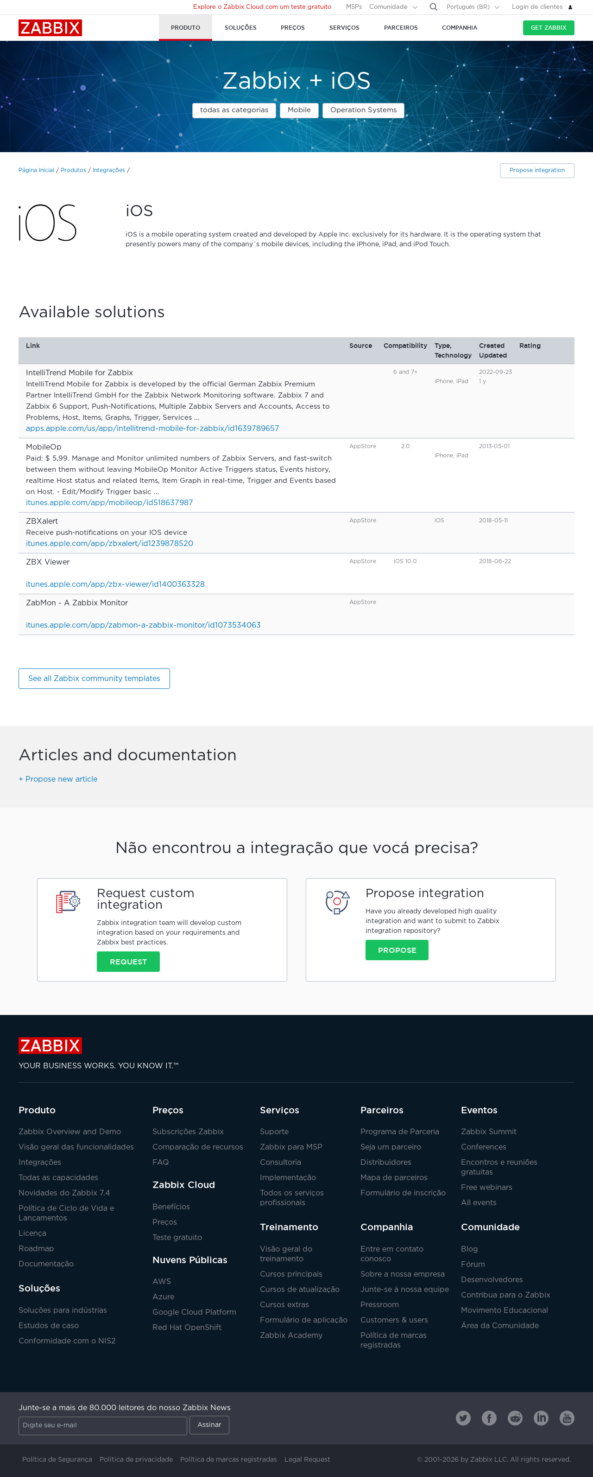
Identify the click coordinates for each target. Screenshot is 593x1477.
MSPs (354, 7)
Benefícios (171, 1207)
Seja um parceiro (390, 1147)
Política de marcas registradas (228, 1460)
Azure (163, 1297)
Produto (37, 1110)
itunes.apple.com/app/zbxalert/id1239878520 (109, 543)
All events (479, 1203)
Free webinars (486, 1187)
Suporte (274, 1132)
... (197, 418)
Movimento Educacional (504, 1310)
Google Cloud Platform (194, 1312)
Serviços (279, 1110)
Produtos (73, 170)
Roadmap (36, 1249)
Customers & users (394, 1320)
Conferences (483, 1147)
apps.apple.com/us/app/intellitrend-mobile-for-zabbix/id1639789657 (152, 428)
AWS (161, 1281)
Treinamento (289, 1227)
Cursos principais (291, 1274)
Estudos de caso (49, 1326)
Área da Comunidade (500, 1326)
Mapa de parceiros (394, 1178)
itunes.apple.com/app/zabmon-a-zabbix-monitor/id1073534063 (143, 625)
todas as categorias (234, 110)
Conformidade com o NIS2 (67, 1341)
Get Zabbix (549, 28)
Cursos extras (284, 1305)
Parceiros (382, 1110)
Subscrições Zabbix (188, 1132)
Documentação (46, 1264)
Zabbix (50, 27)
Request (128, 961)
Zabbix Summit (489, 1132)
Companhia (386, 1227)
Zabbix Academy (291, 1335)
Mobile (299, 110)
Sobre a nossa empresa (402, 1274)
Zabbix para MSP (291, 1147)
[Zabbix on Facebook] (489, 1418)
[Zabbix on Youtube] (567, 1418)
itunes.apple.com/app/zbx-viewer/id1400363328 (115, 584)
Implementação (288, 1178)
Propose (397, 950)
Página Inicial (36, 170)
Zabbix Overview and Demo (70, 1132)
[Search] (433, 7)
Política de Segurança (57, 1460)
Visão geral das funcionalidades (76, 1147)
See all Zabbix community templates (94, 678)
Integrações (109, 170)
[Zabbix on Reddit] (515, 1418)
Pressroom (379, 1305)
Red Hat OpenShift (186, 1327)
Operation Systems (363, 110)
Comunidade (388, 7)
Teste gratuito (177, 1237)
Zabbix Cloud (183, 1185)
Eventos (479, 1110)
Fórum (473, 1264)
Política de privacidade (136, 1460)
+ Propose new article (58, 779)
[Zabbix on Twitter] (463, 1418)
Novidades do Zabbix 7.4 (64, 1193)
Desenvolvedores (492, 1280)
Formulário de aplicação (303, 1320)
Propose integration (537, 170)
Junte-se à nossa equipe (404, 1289)
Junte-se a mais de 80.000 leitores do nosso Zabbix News (125, 1408)
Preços (167, 1110)
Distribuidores (385, 1162)
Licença (32, 1233)
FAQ (160, 1162)
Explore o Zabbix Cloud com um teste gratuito (262, 7)
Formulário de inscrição (403, 1193)
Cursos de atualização (300, 1289)
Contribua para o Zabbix (505, 1295)
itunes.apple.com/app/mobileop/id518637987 (109, 503)
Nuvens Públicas (189, 1260)
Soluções (39, 1288)
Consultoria (280, 1162)
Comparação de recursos (197, 1147)
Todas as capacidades (58, 1178)
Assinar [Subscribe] (209, 1425)
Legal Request (307, 1460)
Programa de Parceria (399, 1132)
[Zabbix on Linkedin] (541, 1418)
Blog (469, 1249)
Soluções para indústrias (63, 1310)
